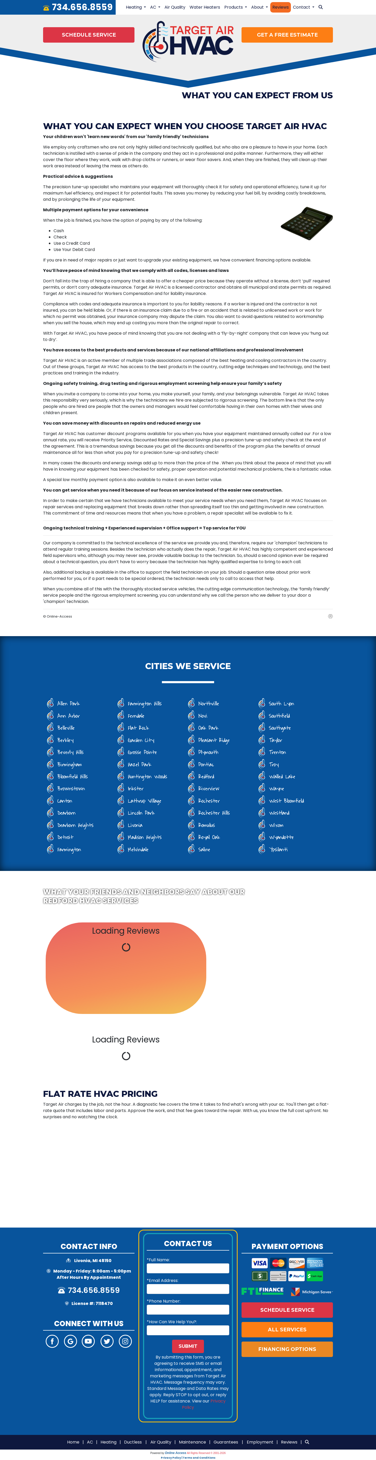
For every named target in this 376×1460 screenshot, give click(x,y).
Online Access (175, 1453)
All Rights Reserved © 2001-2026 (206, 1453)
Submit (188, 1346)
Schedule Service (89, 35)
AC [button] (153, 7)
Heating (108, 1442)
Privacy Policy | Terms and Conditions (188, 1458)
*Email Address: (162, 1281)
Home (73, 1442)
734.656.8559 (82, 7)
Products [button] (234, 7)
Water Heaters (205, 7)
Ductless (133, 1442)
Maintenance (192, 1442)
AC (90, 1442)
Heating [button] (134, 7)
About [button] (258, 7)
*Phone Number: (163, 1301)
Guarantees (226, 1442)
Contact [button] (302, 7)
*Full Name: (158, 1260)
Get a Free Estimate (287, 35)
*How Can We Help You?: (172, 1322)
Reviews (280, 7)
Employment (260, 1442)
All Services (287, 1329)
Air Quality (174, 7)
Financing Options (287, 1349)
